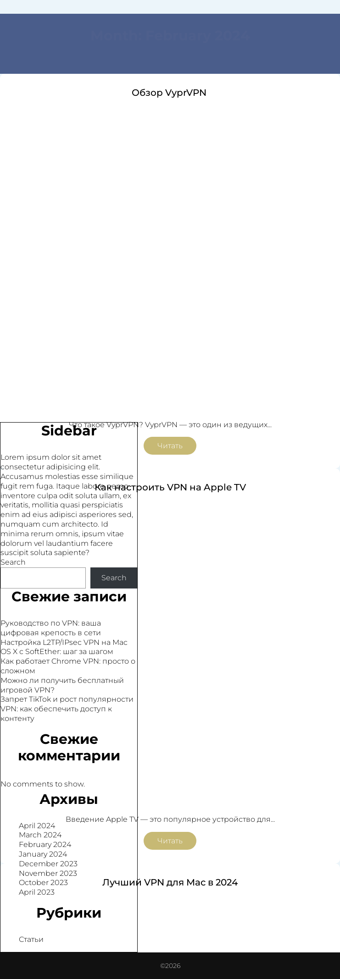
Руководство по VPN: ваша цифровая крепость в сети (50, 628)
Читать (170, 445)
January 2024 (43, 854)
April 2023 (37, 892)
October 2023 (43, 882)
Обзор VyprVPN (170, 92)
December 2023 (48, 863)
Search (13, 562)
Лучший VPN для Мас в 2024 (170, 882)
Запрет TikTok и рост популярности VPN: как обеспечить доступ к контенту (67, 709)
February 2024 (45, 844)
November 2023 (48, 873)
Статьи (31, 939)
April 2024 (37, 825)
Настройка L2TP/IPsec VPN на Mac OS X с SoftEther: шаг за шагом (64, 647)
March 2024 (40, 834)
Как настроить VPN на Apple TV (170, 487)
